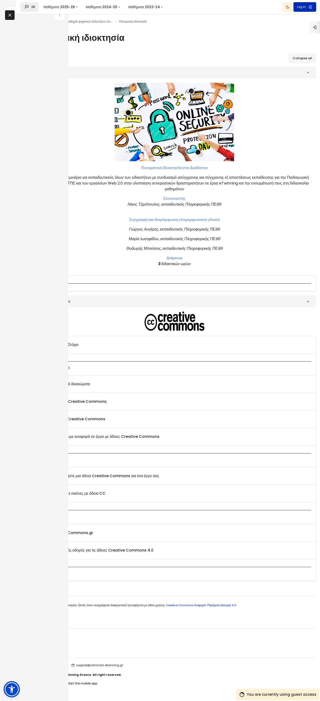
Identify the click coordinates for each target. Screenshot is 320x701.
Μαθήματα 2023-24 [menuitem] (196, 7)
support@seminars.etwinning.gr (154, 665)
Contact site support (103, 684)
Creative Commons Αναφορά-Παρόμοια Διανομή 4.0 (255, 605)
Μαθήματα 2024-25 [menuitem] (154, 7)
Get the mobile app (137, 684)
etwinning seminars (107, 665)
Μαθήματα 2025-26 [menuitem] (111, 7)
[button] (82, 7)
